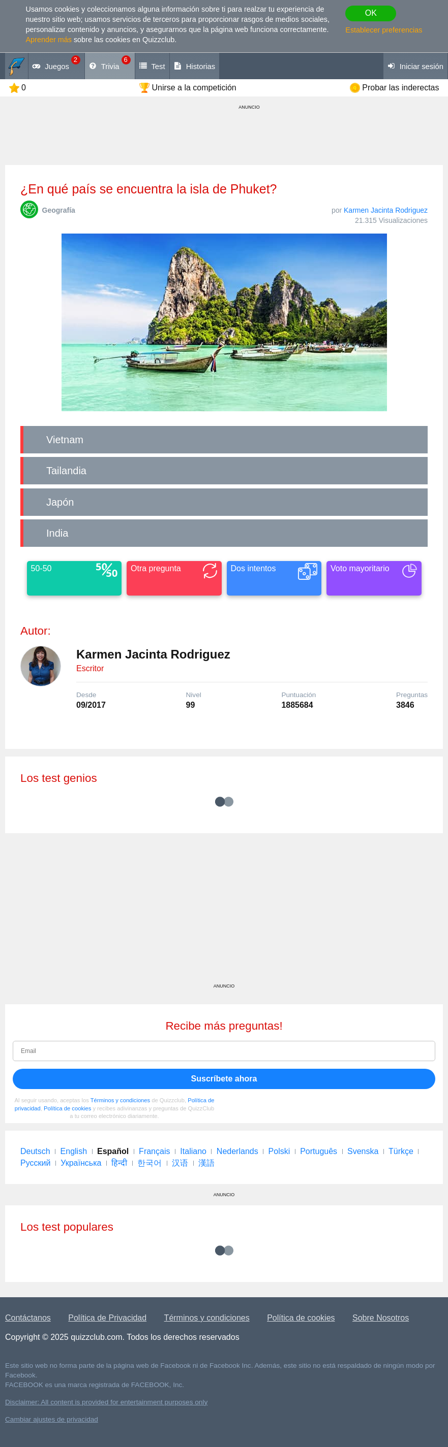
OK (371, 13)
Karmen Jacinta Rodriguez (386, 210)
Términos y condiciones (121, 1100)
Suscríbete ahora (224, 1078)
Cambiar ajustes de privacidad (51, 1419)
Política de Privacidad (107, 1317)
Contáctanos (28, 1317)
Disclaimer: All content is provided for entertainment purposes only (106, 1402)
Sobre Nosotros (380, 1317)
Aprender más (49, 40)
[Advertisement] (224, 912)
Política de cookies (67, 1108)
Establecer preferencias (383, 30)
